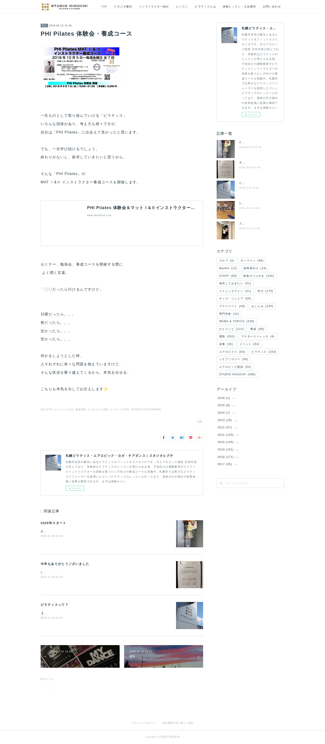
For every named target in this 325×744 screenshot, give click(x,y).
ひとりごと (231, 329)
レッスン (182, 6)
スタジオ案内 (123, 6)
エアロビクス (232, 351)
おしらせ (262, 306)
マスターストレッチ (258, 336)
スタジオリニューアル (254, 223)
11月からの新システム (254, 203)
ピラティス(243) (120, 409)
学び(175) (47, 409)
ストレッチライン (235, 291)
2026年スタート (53, 523)
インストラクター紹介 (154, 6)
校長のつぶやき (258, 276)
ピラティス (263, 351)
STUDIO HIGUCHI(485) (146, 409)
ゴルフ (226, 260)
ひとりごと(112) (64, 409)
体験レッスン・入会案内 (239, 6)
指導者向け (255, 268)
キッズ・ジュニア (235, 298)
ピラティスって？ (54, 604)
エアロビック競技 (235, 367)
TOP (104, 6)
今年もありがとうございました (65, 564)
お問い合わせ (272, 6)
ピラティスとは (205, 6)
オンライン (252, 260)
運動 (227, 336)
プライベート (232, 306)
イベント (249, 344)
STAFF (228, 276)
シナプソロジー (233, 359)
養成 (257, 329)
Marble (228, 268)
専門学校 (229, 313)
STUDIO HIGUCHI (237, 374)
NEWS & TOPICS (236, 321)
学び (44, 25)
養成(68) (81, 409)
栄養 (226, 344)
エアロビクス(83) (98, 409)
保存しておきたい (235, 283)
